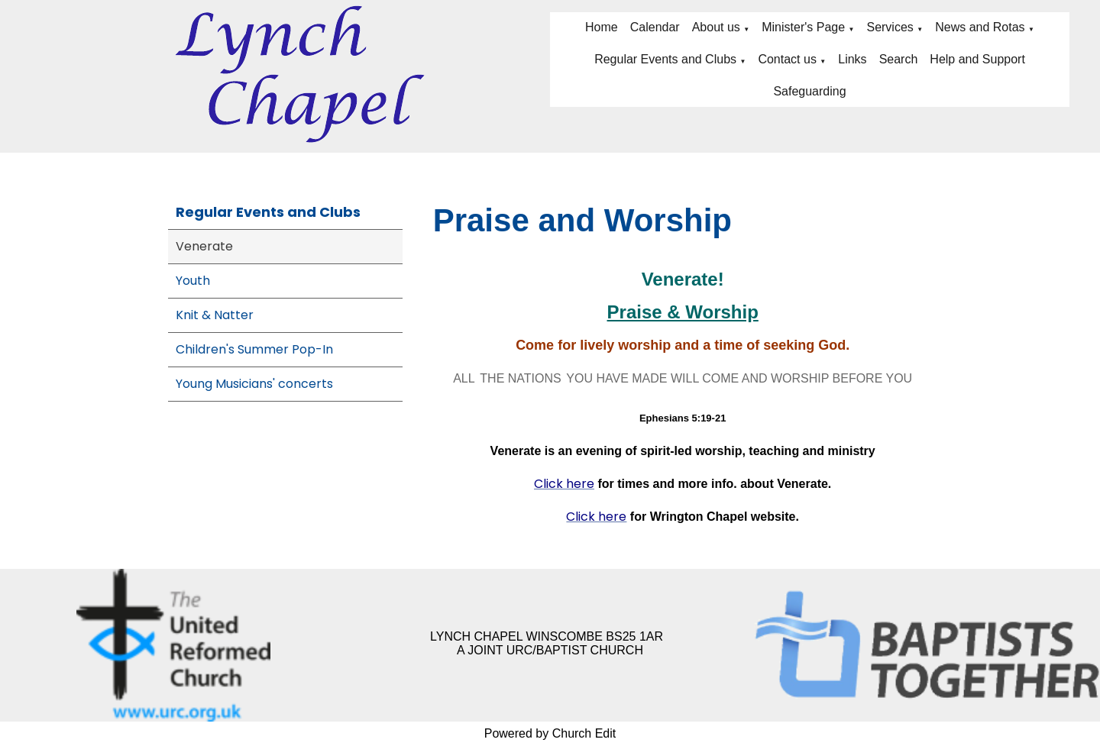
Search (898, 59)
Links (852, 59)
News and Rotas (979, 27)
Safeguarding (809, 91)
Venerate (204, 246)
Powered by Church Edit (550, 733)
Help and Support (977, 59)
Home (601, 27)
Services (889, 27)
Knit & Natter (215, 315)
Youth (193, 280)
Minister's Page (803, 27)
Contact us (787, 59)
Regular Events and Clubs (665, 59)
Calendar (655, 27)
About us (716, 27)
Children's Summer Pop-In (254, 349)
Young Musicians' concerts (254, 383)
